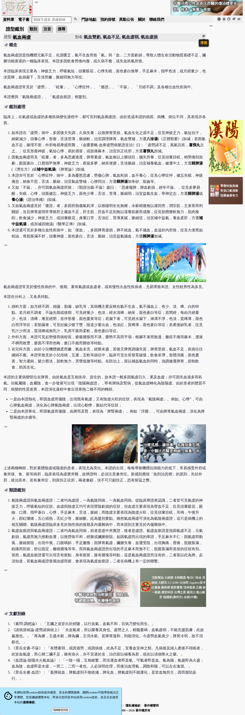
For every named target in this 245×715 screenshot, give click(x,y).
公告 (126, 19)
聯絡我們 (156, 19)
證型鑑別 (15, 29)
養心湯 (17, 199)
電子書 (23, 19)
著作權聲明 (151, 705)
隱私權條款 (133, 705)
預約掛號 (107, 19)
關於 (141, 19)
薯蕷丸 (194, 145)
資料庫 (8, 19)
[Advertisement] (68, 265)
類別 (33, 29)
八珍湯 (152, 139)
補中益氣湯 (46, 169)
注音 (47, 29)
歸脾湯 (197, 163)
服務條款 (29, 702)
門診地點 (88, 19)
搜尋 (61, 29)
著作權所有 (142, 710)
